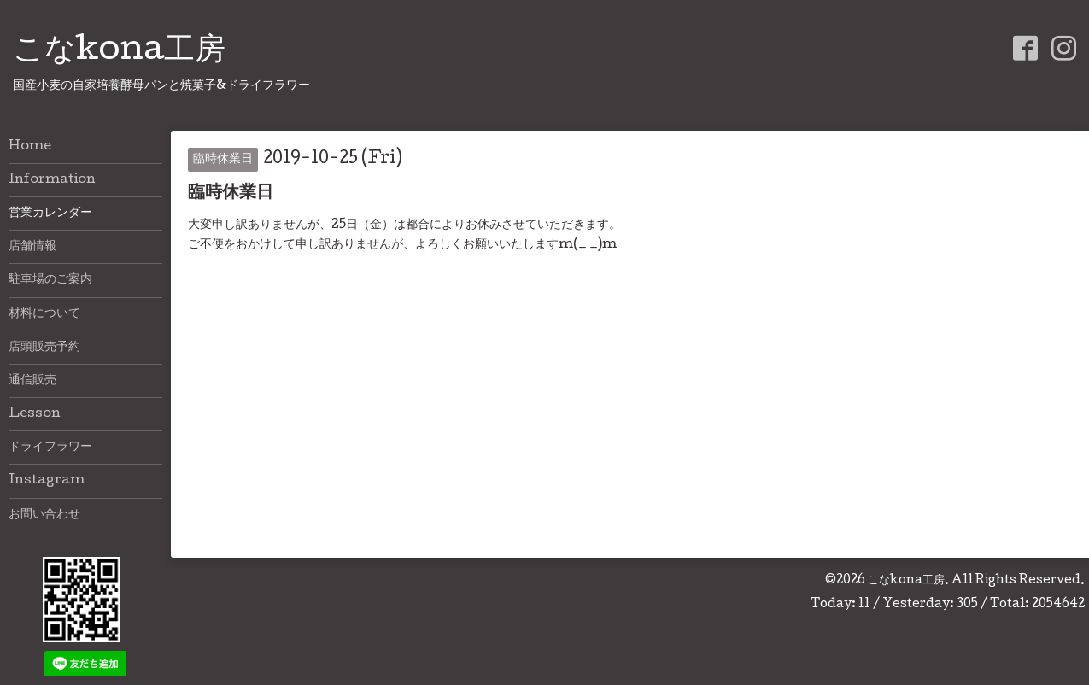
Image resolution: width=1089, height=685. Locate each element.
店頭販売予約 (44, 347)
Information (52, 180)
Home (30, 147)
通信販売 (32, 381)
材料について (44, 314)
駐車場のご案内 (50, 280)
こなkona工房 (119, 52)
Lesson (35, 414)
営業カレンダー (50, 213)
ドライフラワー (50, 447)
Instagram (47, 481)
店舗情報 (32, 247)
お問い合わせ (44, 515)
